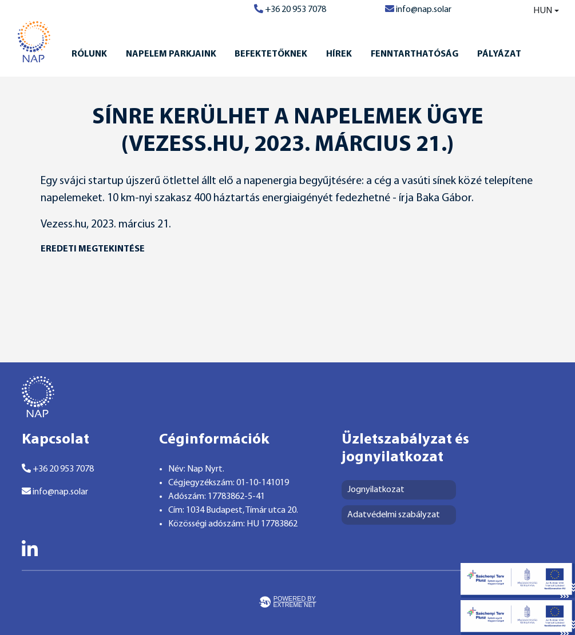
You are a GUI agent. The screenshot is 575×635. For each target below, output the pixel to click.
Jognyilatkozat (376, 489)
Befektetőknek (271, 54)
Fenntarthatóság (414, 54)
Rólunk (89, 54)
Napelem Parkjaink (171, 54)
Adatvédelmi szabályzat (393, 515)
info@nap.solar (418, 9)
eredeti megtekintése (93, 249)
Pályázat (499, 54)
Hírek (339, 54)
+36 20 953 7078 (290, 9)
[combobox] (538, 11)
